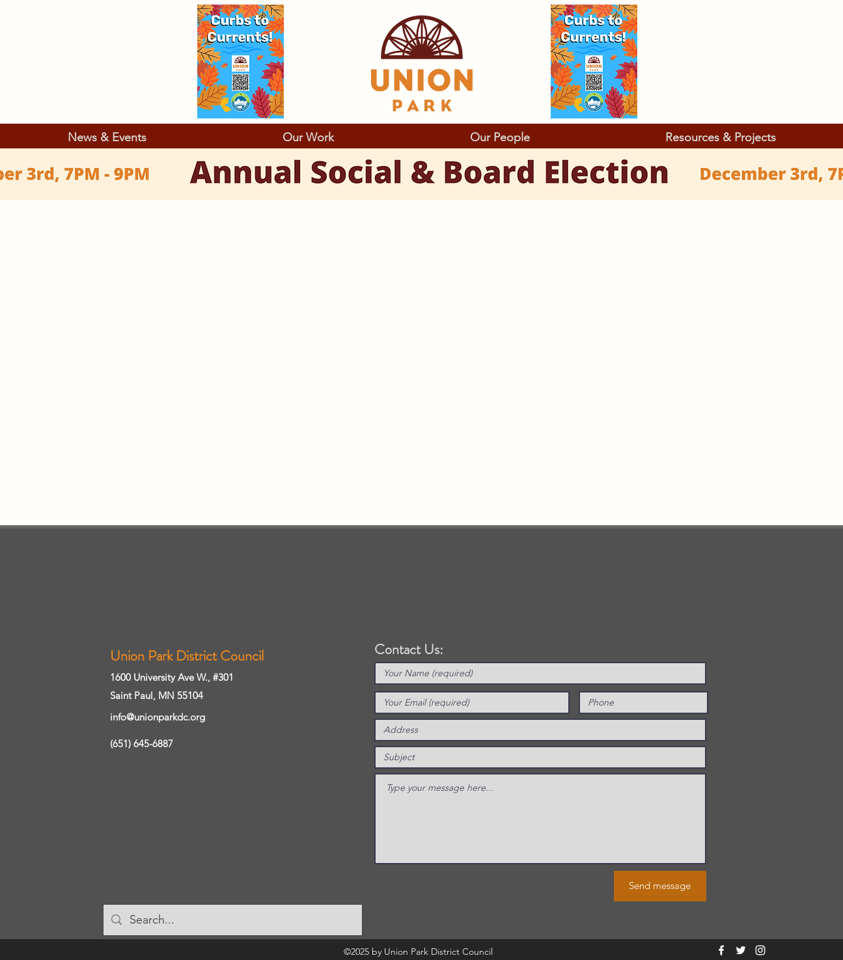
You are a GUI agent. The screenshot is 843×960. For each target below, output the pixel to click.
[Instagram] (760, 950)
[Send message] (660, 886)
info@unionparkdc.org (157, 717)
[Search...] (232, 920)
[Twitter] (740, 950)
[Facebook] (721, 950)
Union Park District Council (187, 656)
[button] (107, 137)
